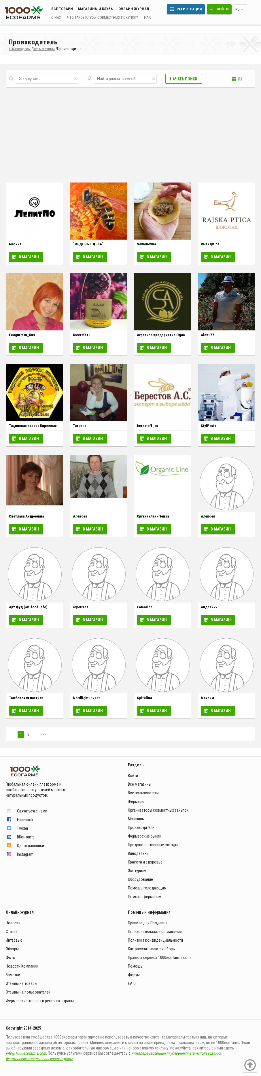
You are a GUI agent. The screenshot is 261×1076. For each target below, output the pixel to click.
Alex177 (207, 335)
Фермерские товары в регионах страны (40, 1000)
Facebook (25, 819)
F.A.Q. (148, 17)
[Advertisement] (130, 133)
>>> (43, 734)
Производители (141, 827)
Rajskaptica (210, 244)
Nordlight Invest (86, 698)
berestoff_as (147, 426)
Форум (134, 974)
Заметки (13, 974)
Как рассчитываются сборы (151, 949)
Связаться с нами (32, 811)
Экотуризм (137, 870)
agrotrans (80, 607)
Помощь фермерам (144, 896)
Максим (207, 698)
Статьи (12, 931)
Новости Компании (22, 966)
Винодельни (138, 853)
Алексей (80, 516)
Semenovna (146, 244)
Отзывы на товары (21, 983)
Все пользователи (143, 793)
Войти (223, 9)
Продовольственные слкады (153, 844)
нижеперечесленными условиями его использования (176, 1053)
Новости (13, 923)
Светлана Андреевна (26, 516)
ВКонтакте (26, 837)
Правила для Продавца (148, 923)
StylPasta (208, 426)
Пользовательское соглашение (155, 931)
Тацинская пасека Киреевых (33, 426)
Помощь (135, 966)
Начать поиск (183, 79)
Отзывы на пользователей (28, 992)
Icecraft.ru (81, 335)
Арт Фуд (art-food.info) (28, 607)
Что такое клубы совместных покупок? (102, 17)
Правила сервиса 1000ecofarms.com (159, 957)
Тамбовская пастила (26, 698)
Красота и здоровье (145, 862)
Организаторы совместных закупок (158, 810)
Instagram (25, 854)
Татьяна (79, 426)
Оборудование (140, 879)
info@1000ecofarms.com (26, 1053)
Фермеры (136, 801)
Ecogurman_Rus (22, 335)
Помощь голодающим (147, 888)
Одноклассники (30, 845)
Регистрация (189, 9)
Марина (15, 244)
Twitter (22, 828)
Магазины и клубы (96, 9)
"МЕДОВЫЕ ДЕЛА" (88, 244)
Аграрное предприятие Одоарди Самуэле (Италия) (179, 335)
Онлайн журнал (133, 9)
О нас (56, 17)
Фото (10, 957)
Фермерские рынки (144, 836)
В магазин (29, 257)
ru (237, 9)
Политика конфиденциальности (155, 940)
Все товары (62, 9)
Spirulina (144, 698)
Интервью (14, 940)
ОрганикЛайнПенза (153, 516)
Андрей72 (209, 607)
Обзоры (12, 949)
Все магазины (139, 784)
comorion (144, 607)
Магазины (136, 819)
